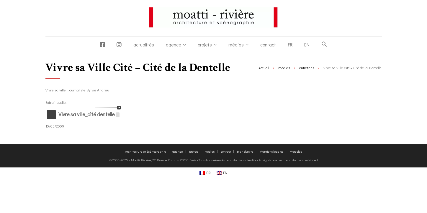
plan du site (245, 151)
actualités (143, 44)
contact (268, 44)
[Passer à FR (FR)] (205, 173)
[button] (324, 44)
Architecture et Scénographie (145, 151)
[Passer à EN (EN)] (222, 173)
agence (173, 44)
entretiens (306, 67)
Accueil (264, 67)
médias (236, 44)
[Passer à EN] (306, 45)
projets (205, 44)
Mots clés (295, 151)
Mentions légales (271, 151)
